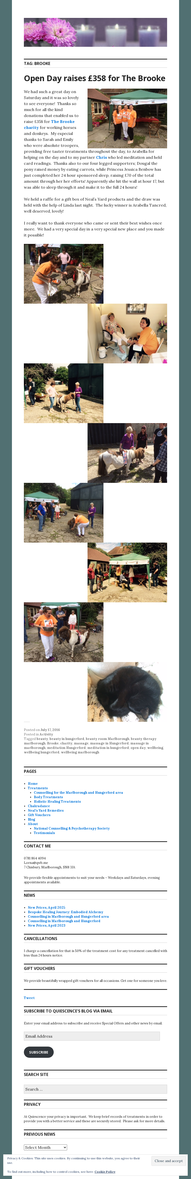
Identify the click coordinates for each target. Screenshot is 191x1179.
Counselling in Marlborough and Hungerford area (68, 916)
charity (66, 743)
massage (81, 743)
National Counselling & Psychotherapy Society (72, 828)
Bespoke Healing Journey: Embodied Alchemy (65, 912)
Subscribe (38, 1052)
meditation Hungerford (66, 748)
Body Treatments (48, 797)
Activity (46, 734)
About (33, 824)
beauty (42, 739)
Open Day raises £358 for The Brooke (94, 78)
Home (33, 784)
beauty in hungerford (66, 739)
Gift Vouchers (39, 815)
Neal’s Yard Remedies (46, 810)
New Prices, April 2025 (46, 907)
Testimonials (44, 833)
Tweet (29, 998)
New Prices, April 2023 (46, 925)
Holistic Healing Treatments (57, 801)
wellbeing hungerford (41, 752)
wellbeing (155, 748)
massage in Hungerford (109, 743)
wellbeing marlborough (80, 752)
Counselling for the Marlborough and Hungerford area (78, 792)
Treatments (38, 788)
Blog (31, 819)
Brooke (53, 743)
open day (138, 748)
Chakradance (39, 806)
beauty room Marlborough (107, 739)
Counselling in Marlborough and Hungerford (64, 921)
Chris (101, 157)
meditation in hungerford (108, 748)
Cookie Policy (105, 1172)
